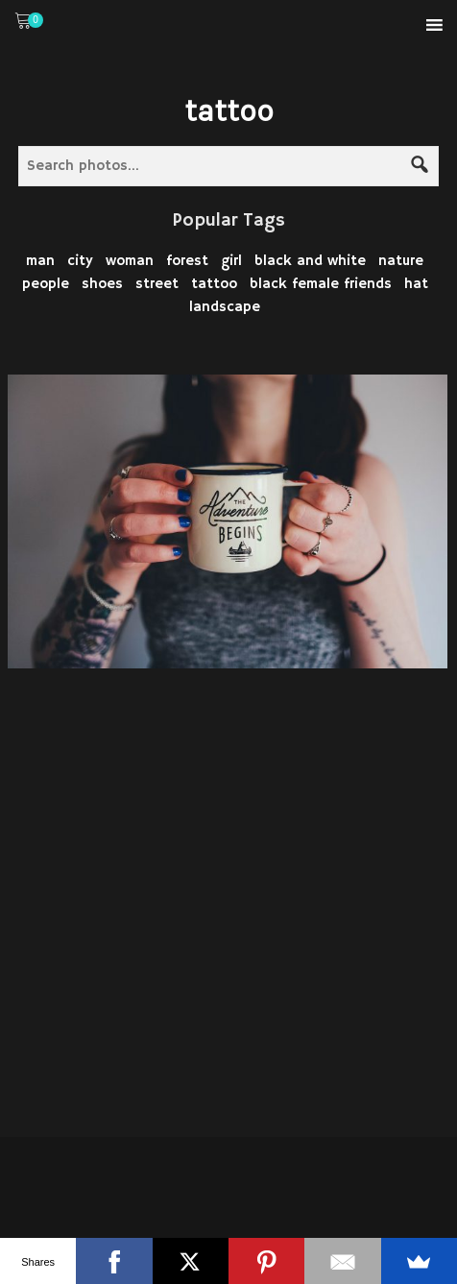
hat (416, 284)
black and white (310, 261)
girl (231, 261)
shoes (102, 284)
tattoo (214, 284)
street (157, 284)
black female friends (321, 284)
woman (130, 261)
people (45, 284)
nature (400, 261)
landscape (224, 307)
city (80, 261)
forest (187, 261)
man (40, 261)
